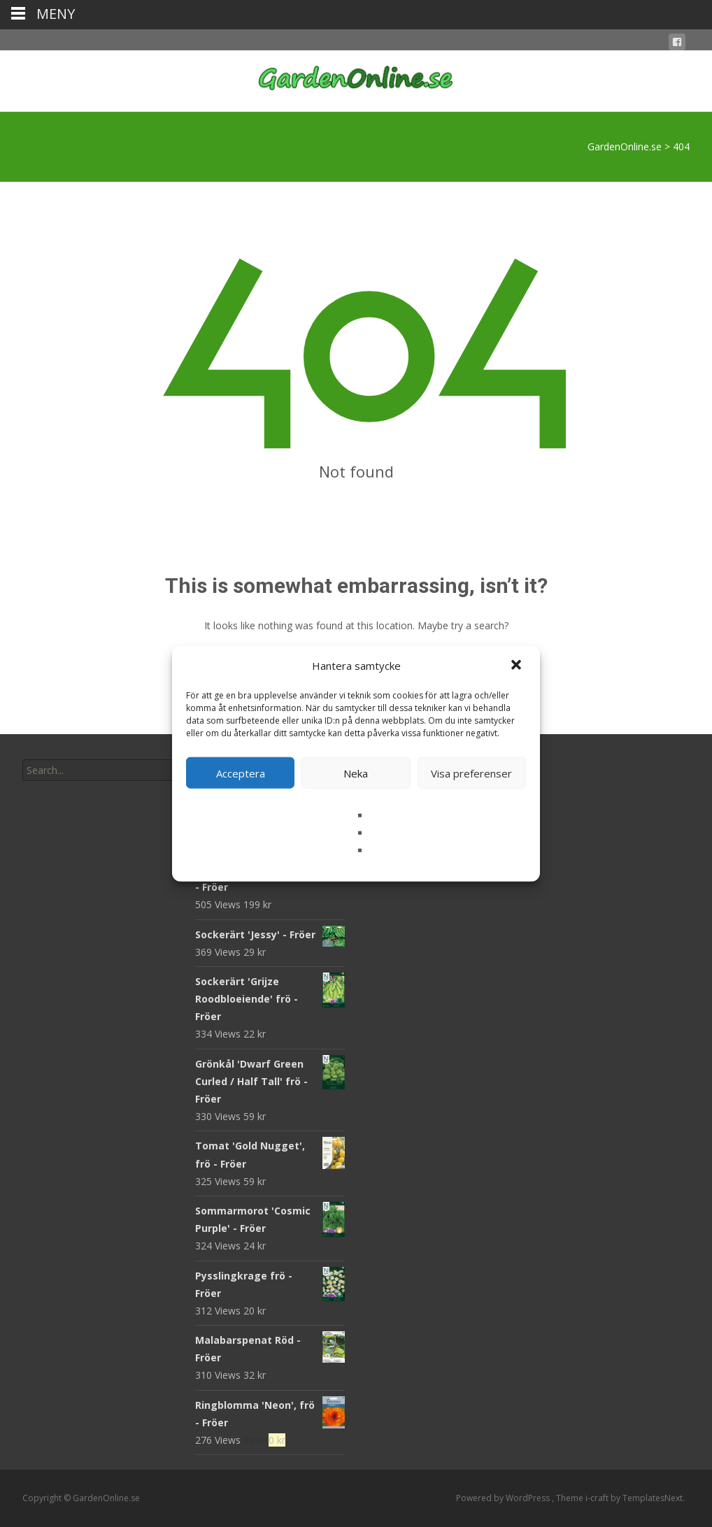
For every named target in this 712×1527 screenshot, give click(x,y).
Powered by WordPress (504, 1498)
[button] (517, 665)
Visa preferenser (471, 773)
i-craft (598, 1498)
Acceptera (240, 773)
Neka (355, 773)
